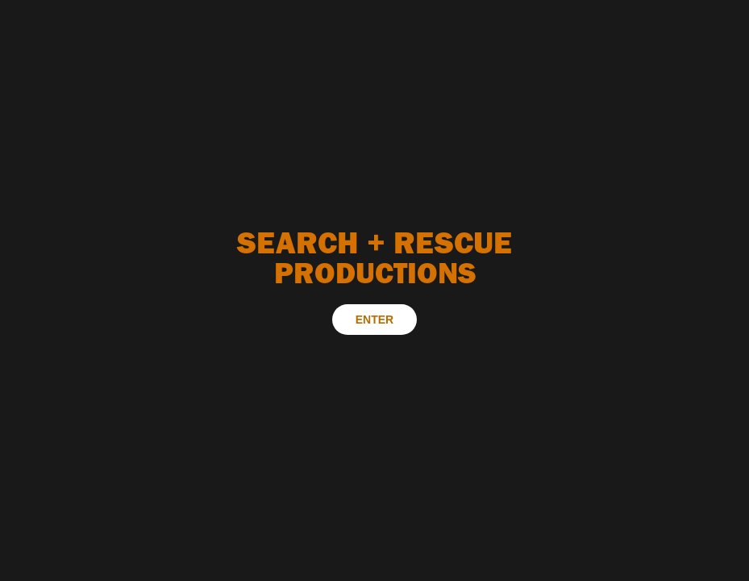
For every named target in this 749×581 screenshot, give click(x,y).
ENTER (374, 319)
